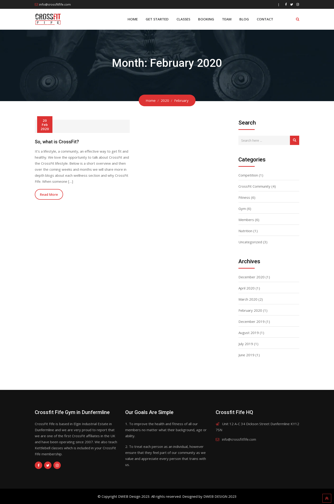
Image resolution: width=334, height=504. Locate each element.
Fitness (244, 197)
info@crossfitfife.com (55, 4)
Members (246, 219)
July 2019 (245, 343)
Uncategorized (250, 242)
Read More (49, 194)
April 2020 (246, 288)
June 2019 (246, 355)
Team (226, 19)
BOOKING (206, 19)
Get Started (157, 19)
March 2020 (247, 299)
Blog (244, 19)
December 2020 (251, 277)
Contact (265, 19)
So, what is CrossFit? (57, 141)
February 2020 (250, 310)
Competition (248, 175)
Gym (242, 208)
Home (133, 19)
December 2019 (251, 321)
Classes (183, 19)
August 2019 (248, 332)
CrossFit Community (254, 186)
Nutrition (245, 230)
